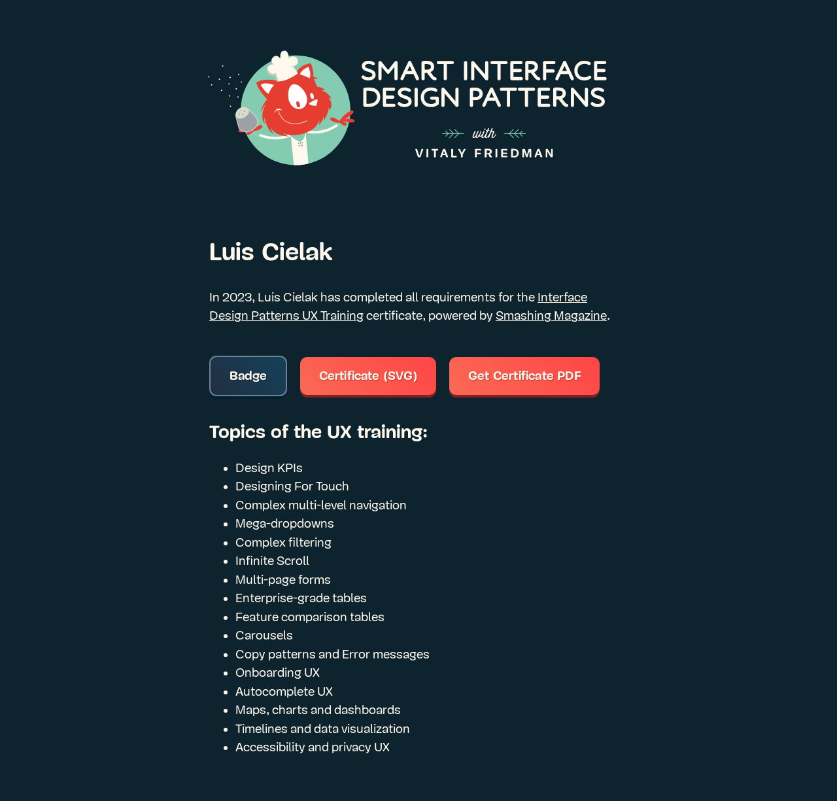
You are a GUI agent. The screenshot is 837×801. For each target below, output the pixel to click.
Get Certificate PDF (524, 376)
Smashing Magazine (551, 316)
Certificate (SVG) (368, 376)
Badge (248, 376)
